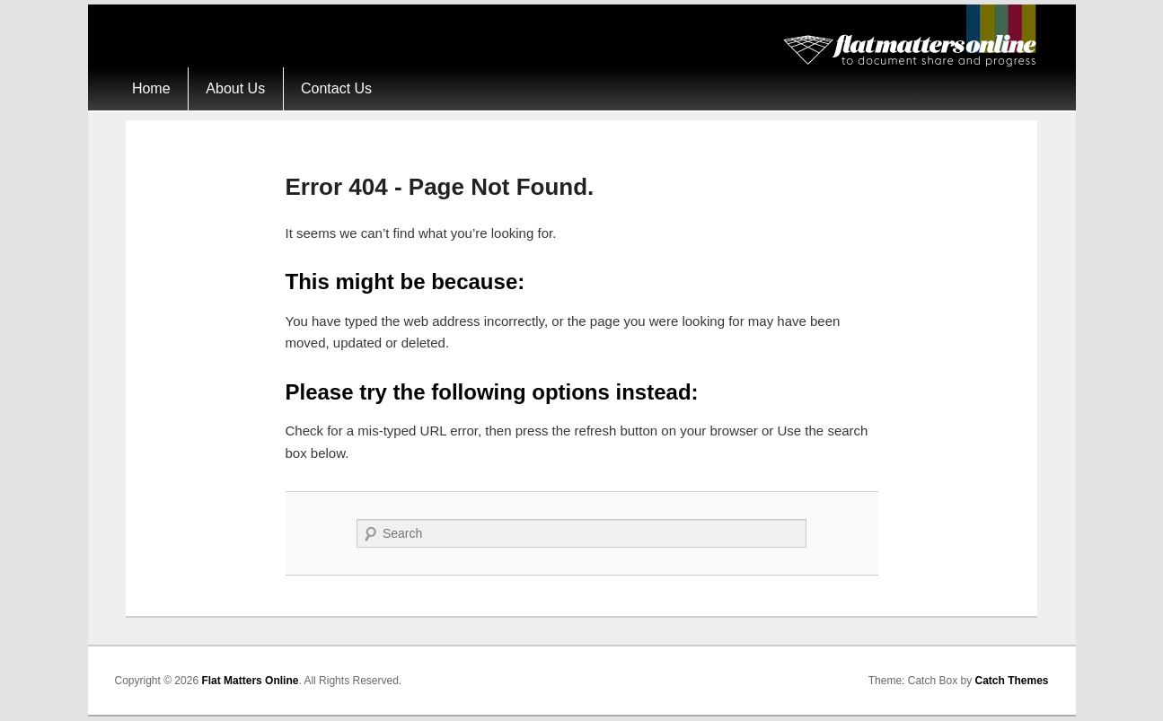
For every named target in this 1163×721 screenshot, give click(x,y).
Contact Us (336, 88)
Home (151, 88)
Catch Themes (1011, 680)
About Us (235, 88)
